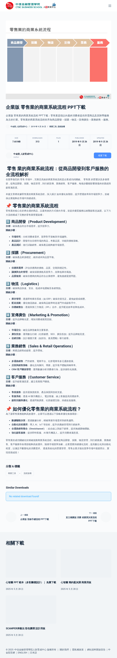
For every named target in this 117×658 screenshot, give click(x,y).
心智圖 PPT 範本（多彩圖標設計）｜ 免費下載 (31, 582)
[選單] (109, 5)
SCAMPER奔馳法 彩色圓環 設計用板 (25, 628)
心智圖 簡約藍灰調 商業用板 (76, 582)
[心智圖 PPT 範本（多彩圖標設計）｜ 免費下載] (31, 563)
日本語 (33, 652)
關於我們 (64, 649)
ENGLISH (22, 652)
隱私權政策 (78, 649)
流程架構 (61, 127)
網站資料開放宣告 (96, 649)
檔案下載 (102, 155)
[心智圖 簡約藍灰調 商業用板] (86, 563)
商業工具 (53, 127)
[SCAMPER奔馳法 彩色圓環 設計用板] (31, 609)
